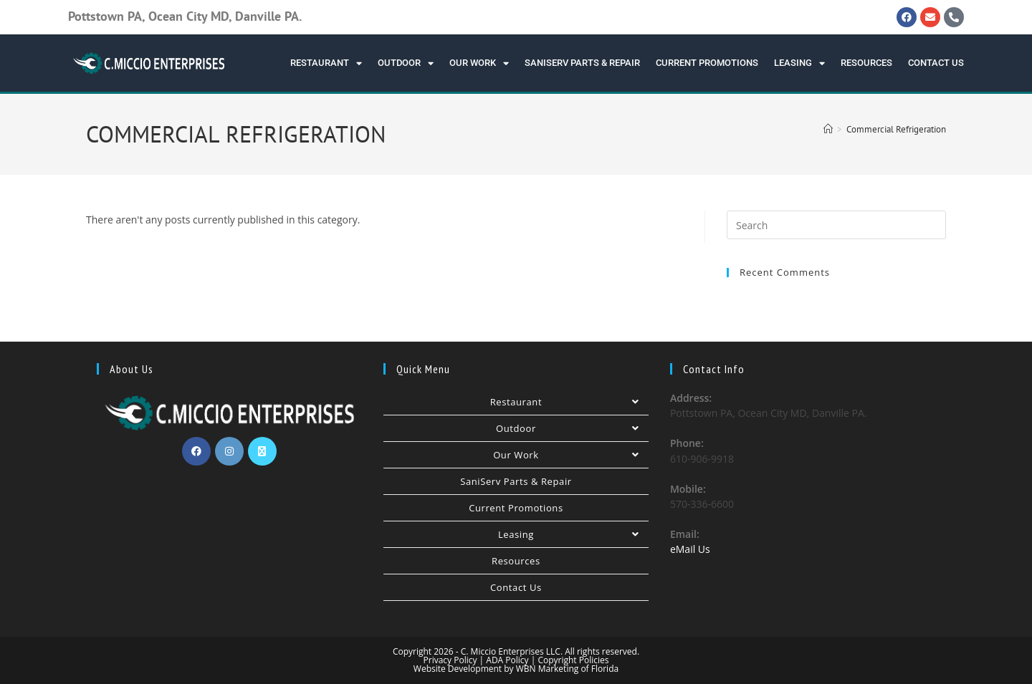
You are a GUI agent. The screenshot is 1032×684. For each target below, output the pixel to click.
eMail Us (690, 549)
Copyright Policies (573, 660)
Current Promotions (707, 62)
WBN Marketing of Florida (566, 669)
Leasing (799, 63)
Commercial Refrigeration (896, 129)
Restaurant (326, 63)
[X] (262, 451)
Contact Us (936, 62)
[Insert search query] (836, 225)
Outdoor (406, 63)
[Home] (828, 129)
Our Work (479, 63)
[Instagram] (229, 451)
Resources (866, 62)
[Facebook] (196, 451)
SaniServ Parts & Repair (582, 62)
